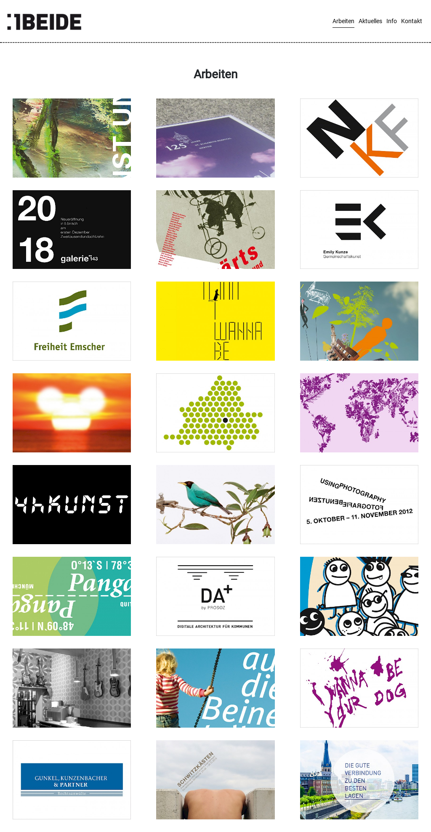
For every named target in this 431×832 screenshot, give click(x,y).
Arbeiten (343, 21)
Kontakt (411, 21)
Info (391, 21)
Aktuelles (370, 21)
